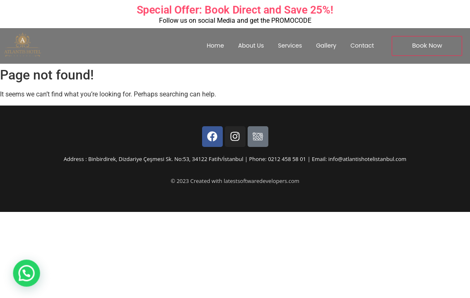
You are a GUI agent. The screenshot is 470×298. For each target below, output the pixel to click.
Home (215, 45)
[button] (10, 279)
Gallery (326, 45)
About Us (251, 45)
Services (290, 45)
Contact (362, 45)
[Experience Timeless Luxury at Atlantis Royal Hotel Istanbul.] (22, 44)
